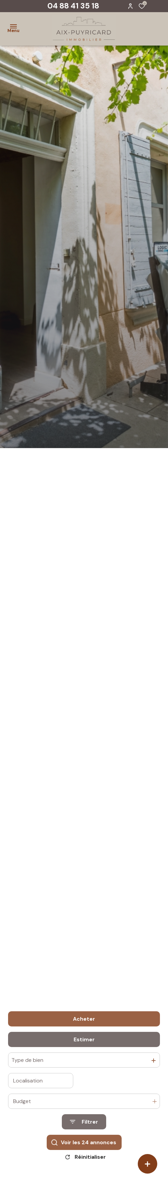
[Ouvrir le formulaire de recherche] (84, 1152)
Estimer (84, 1069)
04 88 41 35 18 (73, 6)
